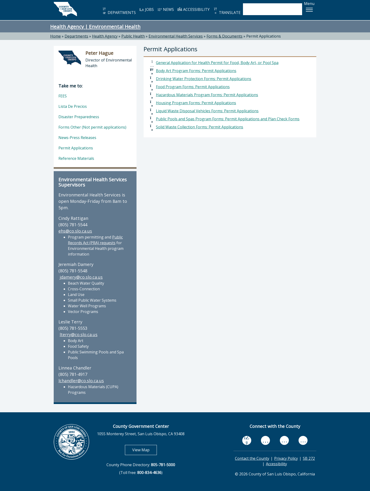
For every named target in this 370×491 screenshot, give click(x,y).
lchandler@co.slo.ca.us (81, 380)
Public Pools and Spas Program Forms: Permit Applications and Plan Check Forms (228, 119)
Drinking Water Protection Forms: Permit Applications (203, 78)
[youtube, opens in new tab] (265, 440)
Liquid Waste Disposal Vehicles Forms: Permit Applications (207, 110)
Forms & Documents (224, 36)
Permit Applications (263, 36)
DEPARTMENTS (119, 11)
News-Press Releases (77, 137)
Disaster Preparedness (78, 116)
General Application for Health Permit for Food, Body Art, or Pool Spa (217, 62)
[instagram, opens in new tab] (303, 440)
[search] (268, 9)
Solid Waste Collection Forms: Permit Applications (199, 127)
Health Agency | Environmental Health (95, 26)
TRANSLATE (227, 11)
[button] (309, 9)
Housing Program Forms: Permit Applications (196, 102)
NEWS (165, 9)
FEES (62, 96)
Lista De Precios (72, 106)
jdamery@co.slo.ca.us (81, 277)
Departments (76, 36)
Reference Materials (76, 158)
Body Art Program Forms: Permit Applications (196, 70)
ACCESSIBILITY (193, 9)
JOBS (146, 9)
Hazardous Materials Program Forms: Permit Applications (207, 94)
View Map (144, 449)
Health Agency (105, 36)
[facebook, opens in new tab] (247, 440)
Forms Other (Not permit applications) (92, 127)
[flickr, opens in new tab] (284, 440)
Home (55, 36)
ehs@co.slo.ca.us (75, 231)
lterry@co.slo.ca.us (78, 334)
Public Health (133, 36)
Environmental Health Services (176, 36)
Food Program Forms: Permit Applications (193, 86)
